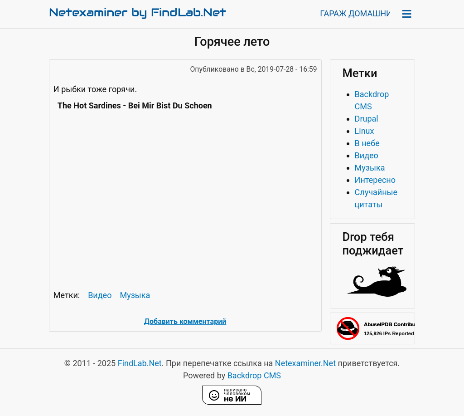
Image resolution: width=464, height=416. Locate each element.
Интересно (375, 180)
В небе (367, 143)
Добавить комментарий (185, 321)
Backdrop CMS (254, 375)
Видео (99, 295)
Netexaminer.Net (305, 363)
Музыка (135, 295)
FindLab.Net (140, 363)
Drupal (366, 118)
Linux (364, 131)
